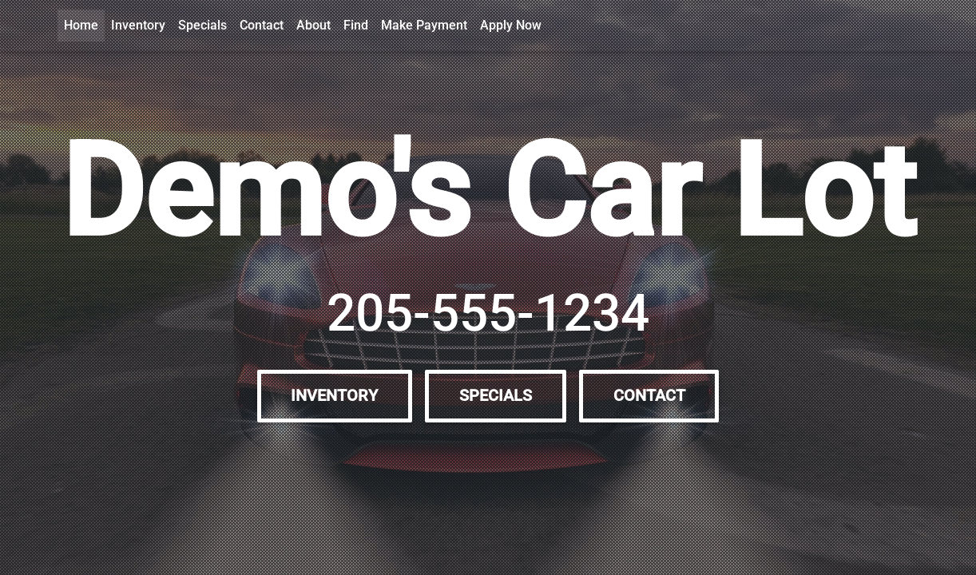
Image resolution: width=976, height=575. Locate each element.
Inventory (138, 25)
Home (81, 25)
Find (355, 25)
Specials (202, 25)
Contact (262, 25)
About (313, 25)
